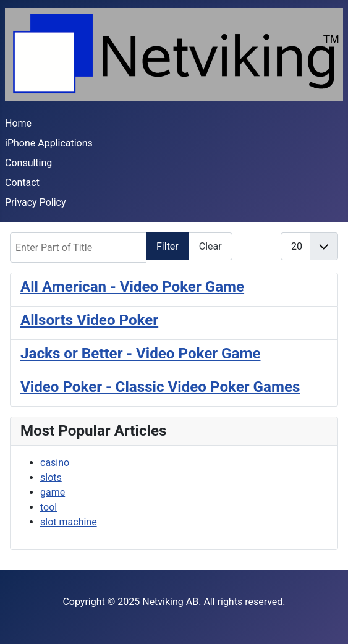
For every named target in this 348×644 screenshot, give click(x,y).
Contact (22, 183)
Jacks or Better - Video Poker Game (140, 353)
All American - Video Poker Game (132, 286)
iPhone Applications (49, 143)
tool (48, 507)
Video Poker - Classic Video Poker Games (160, 387)
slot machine (68, 522)
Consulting (28, 163)
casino (54, 462)
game (52, 492)
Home (18, 123)
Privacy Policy (35, 202)
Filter (167, 246)
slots (51, 477)
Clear (210, 246)
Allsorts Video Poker (89, 320)
